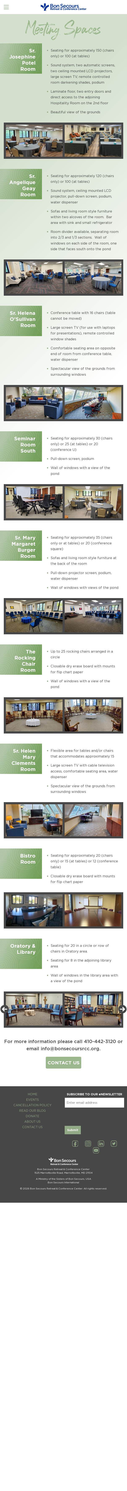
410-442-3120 (100, 1041)
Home (32, 1094)
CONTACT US (64, 1062)
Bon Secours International (63, 1182)
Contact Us (32, 1127)
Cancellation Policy (32, 1105)
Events (32, 1099)
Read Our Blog (32, 1110)
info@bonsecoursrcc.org (70, 1048)
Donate (32, 1116)
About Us (32, 1121)
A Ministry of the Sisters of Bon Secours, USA (63, 1178)
